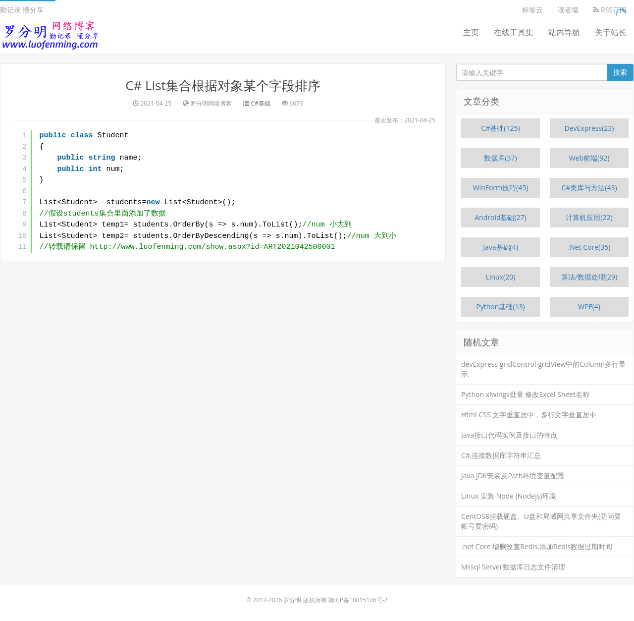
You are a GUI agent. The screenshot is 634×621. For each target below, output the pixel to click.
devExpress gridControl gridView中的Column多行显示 (543, 369)
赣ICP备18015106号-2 (358, 600)
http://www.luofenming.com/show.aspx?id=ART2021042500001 (212, 247)
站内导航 (564, 32)
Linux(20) (501, 277)
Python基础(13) (500, 306)
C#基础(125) (500, 128)
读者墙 (568, 9)
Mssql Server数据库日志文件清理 (513, 566)
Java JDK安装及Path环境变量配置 (512, 475)
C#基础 (260, 103)
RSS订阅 (610, 9)
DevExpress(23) (589, 128)
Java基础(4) (500, 247)
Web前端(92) (589, 158)
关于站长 (611, 32)
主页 (471, 32)
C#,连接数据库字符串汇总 (501, 455)
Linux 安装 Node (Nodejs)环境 (508, 496)
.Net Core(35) (589, 247)
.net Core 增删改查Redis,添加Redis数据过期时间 (536, 546)
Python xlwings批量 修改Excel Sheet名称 (525, 394)
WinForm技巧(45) (500, 187)
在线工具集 (513, 32)
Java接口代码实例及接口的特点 (509, 435)
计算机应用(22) (589, 217)
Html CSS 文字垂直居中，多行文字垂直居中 (528, 414)
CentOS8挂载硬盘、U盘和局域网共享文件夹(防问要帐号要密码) (541, 521)
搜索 (620, 72)
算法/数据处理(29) (589, 277)
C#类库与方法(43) (589, 187)
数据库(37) (500, 158)
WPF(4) (589, 306)
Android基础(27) (501, 217)
